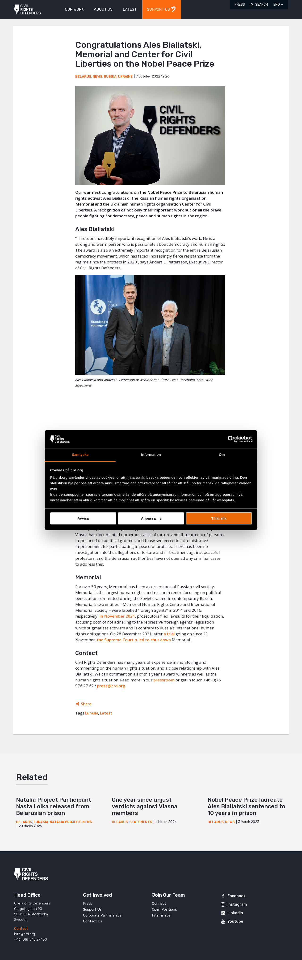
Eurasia (91, 713)
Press (240, 5)
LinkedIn (235, 913)
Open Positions (164, 909)
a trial (169, 634)
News (97, 77)
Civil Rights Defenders (27, 9)
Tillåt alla (218, 518)
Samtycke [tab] (80, 455)
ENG (276, 5)
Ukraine (125, 77)
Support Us (92, 909)
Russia (110, 77)
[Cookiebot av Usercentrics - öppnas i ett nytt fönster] (231, 439)
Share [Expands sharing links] (86, 703)
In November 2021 (117, 616)
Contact (21, 928)
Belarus (83, 77)
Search (261, 5)
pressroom (164, 680)
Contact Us (92, 921)
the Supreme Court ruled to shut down (134, 639)
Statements (140, 822)
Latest (106, 713)
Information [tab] (151, 455)
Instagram (237, 904)
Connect (159, 903)
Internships (161, 915)
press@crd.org (111, 686)
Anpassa (151, 518)
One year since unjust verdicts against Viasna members (144, 806)
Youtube (235, 921)
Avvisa (83, 518)
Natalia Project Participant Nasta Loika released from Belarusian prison (53, 806)
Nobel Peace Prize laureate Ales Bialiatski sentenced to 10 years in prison (246, 806)
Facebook (236, 896)
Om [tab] (222, 455)
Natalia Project (65, 822)
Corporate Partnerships (102, 915)
